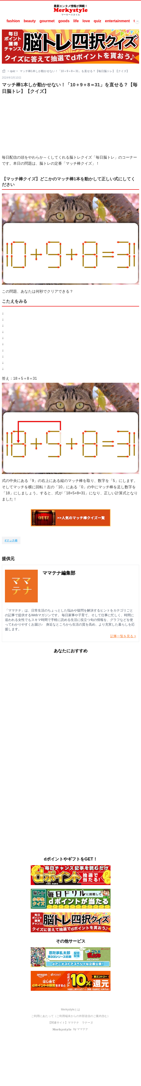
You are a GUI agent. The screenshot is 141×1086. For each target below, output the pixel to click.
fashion (13, 21)
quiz (97, 21)
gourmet (46, 21)
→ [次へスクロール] (137, 21)
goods (63, 21)
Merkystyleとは (70, 1009)
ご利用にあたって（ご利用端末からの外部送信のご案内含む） (70, 1016)
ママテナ (73, 1022)
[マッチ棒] (11, 540)
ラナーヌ (87, 1022)
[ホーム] (4, 71)
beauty (30, 21)
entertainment (117, 21)
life (76, 21)
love (86, 21)
